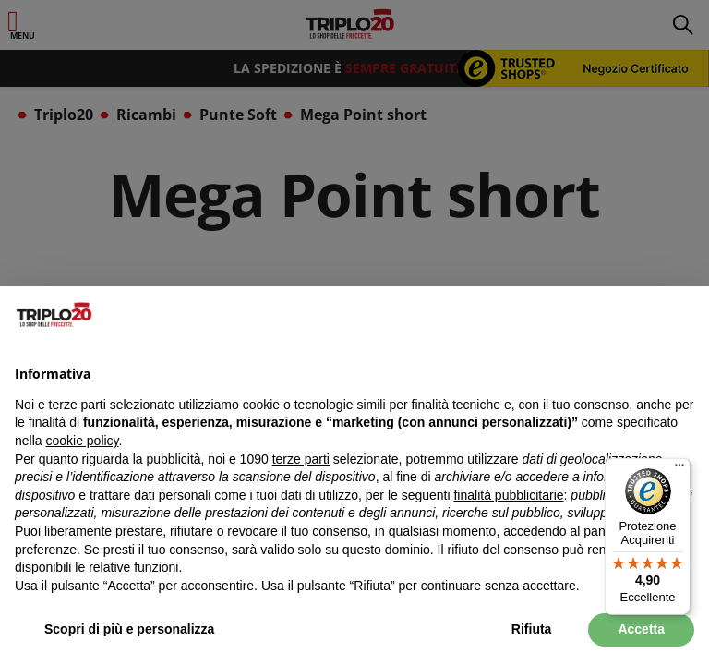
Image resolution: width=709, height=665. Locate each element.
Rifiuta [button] (531, 629)
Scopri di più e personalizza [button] (129, 629)
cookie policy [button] (81, 440)
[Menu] (679, 469)
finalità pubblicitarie (508, 495)
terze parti (301, 459)
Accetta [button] (641, 629)
